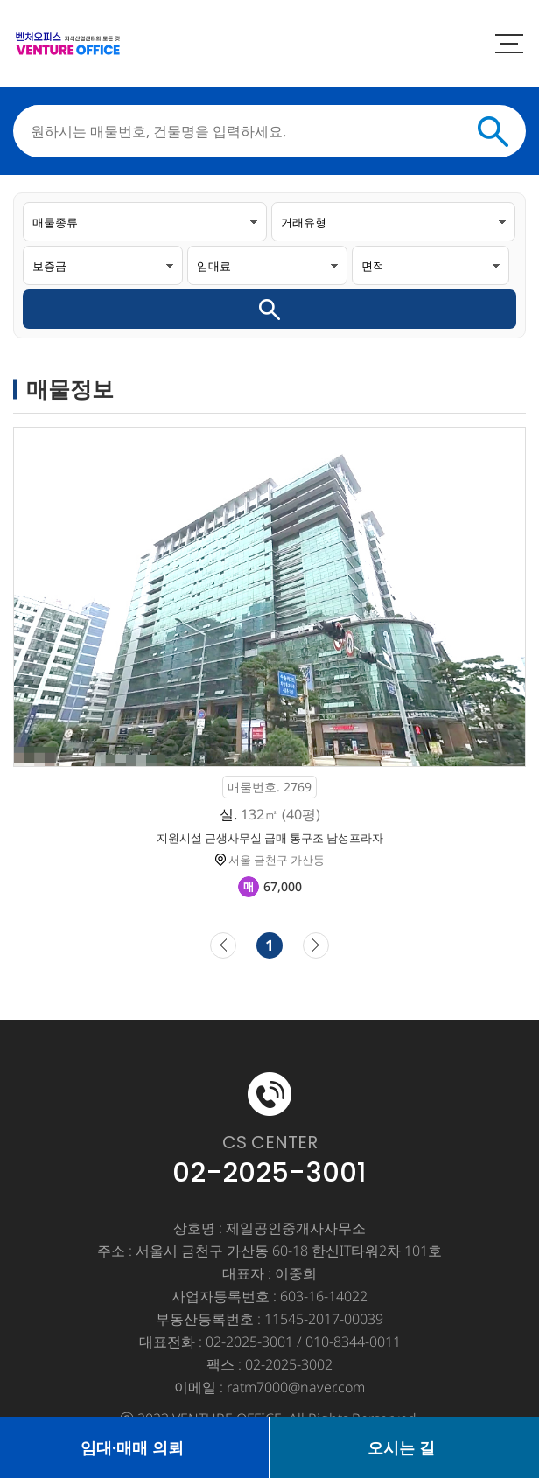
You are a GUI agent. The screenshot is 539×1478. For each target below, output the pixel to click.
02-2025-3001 (269, 1172)
